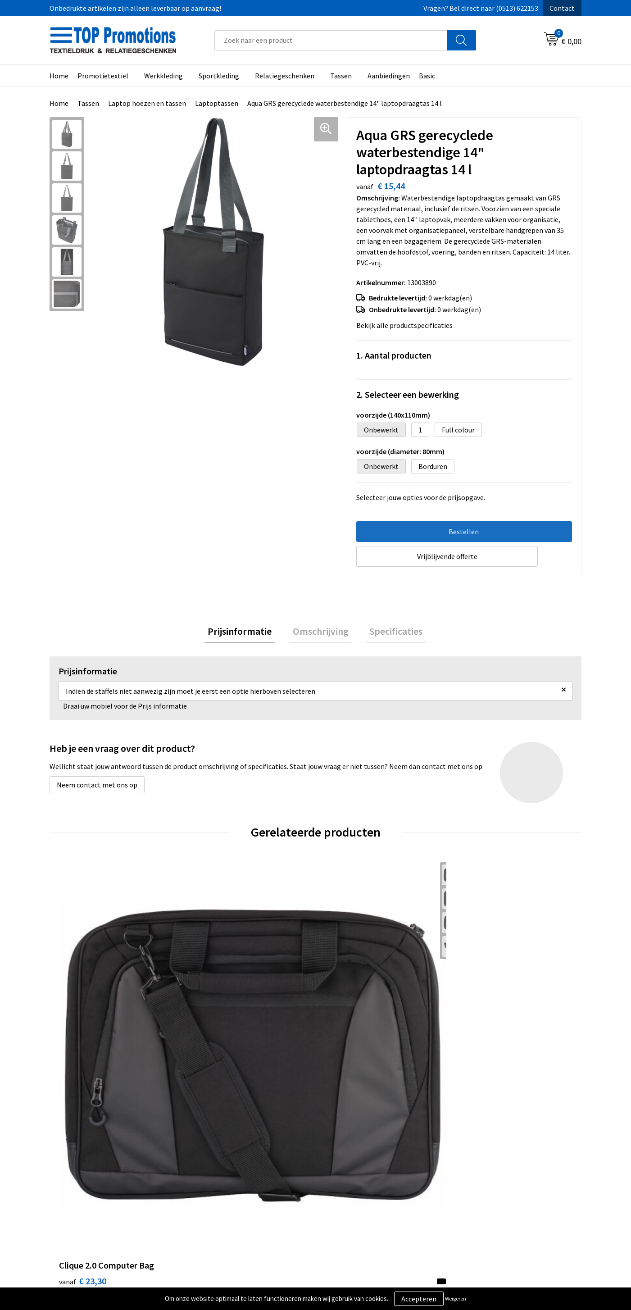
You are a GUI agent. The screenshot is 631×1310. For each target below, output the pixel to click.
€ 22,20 (348, 1011)
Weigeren (455, 1298)
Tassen (341, 75)
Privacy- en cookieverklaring (370, 1176)
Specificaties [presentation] (388, 633)
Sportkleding (219, 75)
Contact (562, 8)
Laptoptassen (216, 103)
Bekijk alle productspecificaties (407, 325)
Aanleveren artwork (488, 1176)
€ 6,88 (479, 1011)
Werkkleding (163, 75)
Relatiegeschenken (284, 75)
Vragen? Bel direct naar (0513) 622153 (480, 8)
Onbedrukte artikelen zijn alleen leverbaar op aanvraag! (135, 8)
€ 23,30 (82, 1011)
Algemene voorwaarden (363, 1162)
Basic (427, 75)
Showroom (475, 1162)
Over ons (208, 1162)
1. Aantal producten (393, 355)
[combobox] (330, 40)
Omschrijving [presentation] (321, 633)
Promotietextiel (102, 75)
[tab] (247, 633)
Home (59, 75)
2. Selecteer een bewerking (407, 394)
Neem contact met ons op (97, 788)
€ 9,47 (213, 1025)
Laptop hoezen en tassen (147, 103)
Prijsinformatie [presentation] (247, 633)
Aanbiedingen (389, 75)
